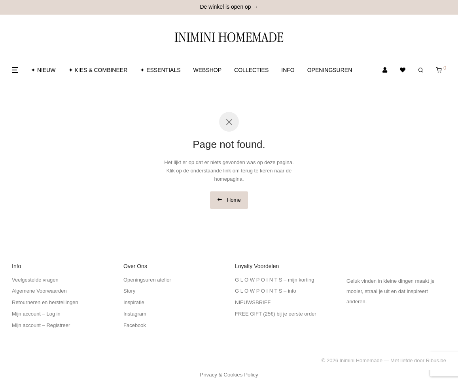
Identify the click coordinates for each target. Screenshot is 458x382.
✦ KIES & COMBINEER (98, 70)
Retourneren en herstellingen (45, 302)
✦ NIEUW (43, 70)
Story (129, 291)
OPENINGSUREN (329, 70)
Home (228, 200)
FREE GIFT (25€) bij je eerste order (275, 314)
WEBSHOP (207, 70)
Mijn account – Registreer (41, 325)
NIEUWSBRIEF (253, 302)
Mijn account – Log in (36, 314)
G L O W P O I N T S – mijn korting (274, 280)
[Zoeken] (421, 70)
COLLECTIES (251, 70)
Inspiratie (133, 302)
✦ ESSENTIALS (160, 70)
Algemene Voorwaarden (39, 291)
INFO (287, 70)
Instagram (134, 314)
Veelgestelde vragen (35, 280)
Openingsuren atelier (147, 280)
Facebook (134, 325)
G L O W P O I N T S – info (265, 291)
